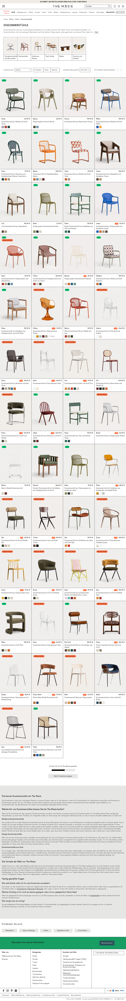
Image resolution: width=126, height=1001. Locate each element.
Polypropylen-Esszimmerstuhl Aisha (45, 226)
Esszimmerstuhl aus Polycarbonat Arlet (47, 383)
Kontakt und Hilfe (69, 952)
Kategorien (36, 952)
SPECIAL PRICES (38, 977)
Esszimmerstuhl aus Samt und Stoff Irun (78, 383)
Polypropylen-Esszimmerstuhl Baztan (77, 279)
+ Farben (51, 336)
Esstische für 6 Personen (26, 889)
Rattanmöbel (37, 971)
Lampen (74, 12)
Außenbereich (22, 12)
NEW (13, 12)
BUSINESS (120, 12)
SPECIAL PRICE (6, 12)
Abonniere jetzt (107, 943)
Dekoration (83, 12)
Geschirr (92, 12)
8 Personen (39, 889)
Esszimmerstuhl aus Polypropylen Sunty (15, 593)
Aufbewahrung (65, 12)
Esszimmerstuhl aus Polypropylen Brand (110, 436)
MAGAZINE (110, 12)
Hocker (37, 12)
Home (6, 19)
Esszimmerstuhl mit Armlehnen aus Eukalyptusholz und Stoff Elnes (13, 332)
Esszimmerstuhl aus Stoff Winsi (12, 645)
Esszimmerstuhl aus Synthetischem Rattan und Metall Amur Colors (76, 594)
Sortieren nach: (9, 70)
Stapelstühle (94, 896)
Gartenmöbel (37, 980)
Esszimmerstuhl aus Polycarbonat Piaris (47, 645)
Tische (44, 12)
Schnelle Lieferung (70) (71, 70)
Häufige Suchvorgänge (40, 983)
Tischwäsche (37, 974)
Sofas (50, 12)
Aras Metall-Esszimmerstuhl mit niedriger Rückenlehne (12, 751)
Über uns (5, 952)
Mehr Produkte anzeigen (63, 776)
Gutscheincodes (69, 984)
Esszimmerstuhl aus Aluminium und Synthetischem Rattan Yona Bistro (13, 175)
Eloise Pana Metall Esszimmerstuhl (45, 697)
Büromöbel (100, 12)
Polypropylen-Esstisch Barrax (43, 122)
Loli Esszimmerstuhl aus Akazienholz (14, 226)
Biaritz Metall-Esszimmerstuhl (12, 488)
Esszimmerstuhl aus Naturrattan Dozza (78, 122)
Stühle (31, 12)
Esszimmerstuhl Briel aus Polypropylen (78, 697)
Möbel (56, 12)
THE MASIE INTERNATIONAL (106, 953)
